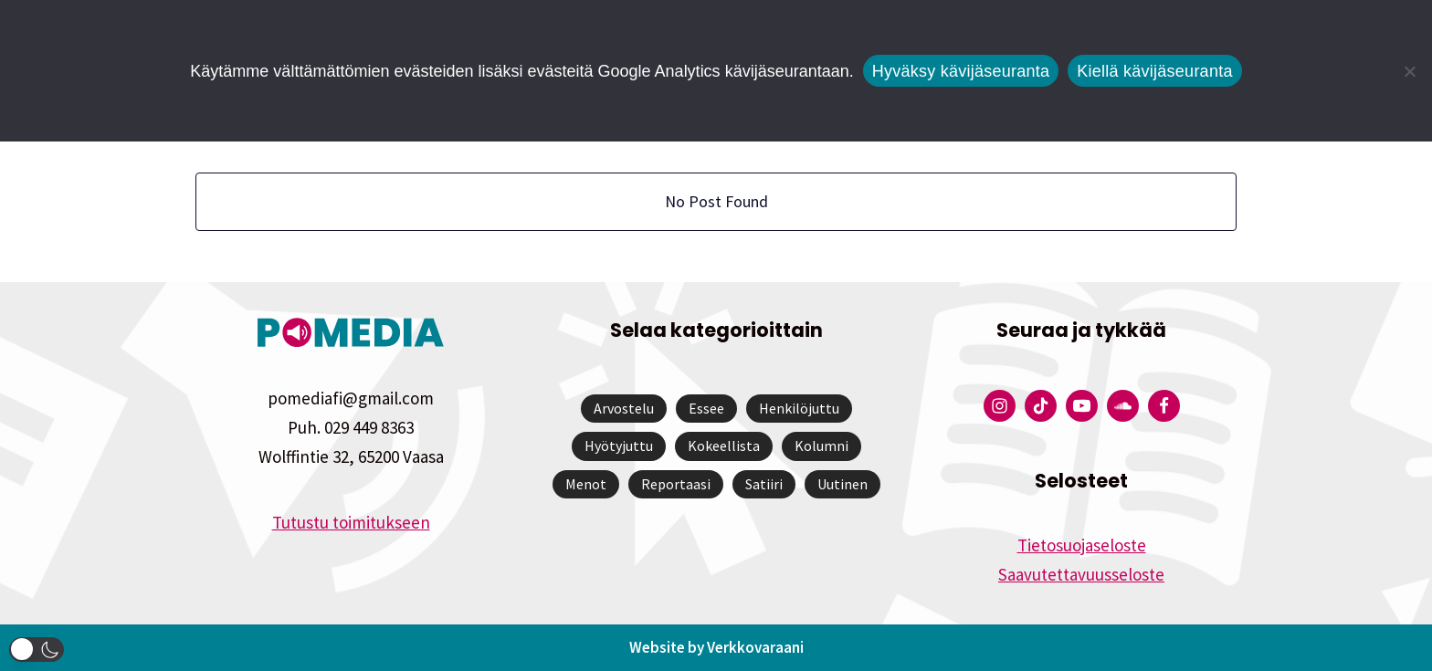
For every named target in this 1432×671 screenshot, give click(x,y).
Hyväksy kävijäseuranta (961, 71)
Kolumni (821, 445)
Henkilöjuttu (799, 408)
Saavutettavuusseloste (1081, 574)
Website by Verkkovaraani (716, 647)
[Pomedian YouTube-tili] (1082, 406)
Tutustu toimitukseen (351, 522)
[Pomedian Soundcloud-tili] (1123, 406)
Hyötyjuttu (618, 445)
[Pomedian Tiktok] (1041, 406)
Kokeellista (724, 445)
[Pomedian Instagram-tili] (1000, 406)
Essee (706, 408)
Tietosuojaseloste (1081, 545)
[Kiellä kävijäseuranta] (1409, 71)
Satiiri (764, 484)
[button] (36, 649)
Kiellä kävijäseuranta (1154, 71)
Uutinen (842, 484)
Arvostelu (624, 408)
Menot (585, 484)
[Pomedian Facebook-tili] (1164, 406)
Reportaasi (676, 484)
